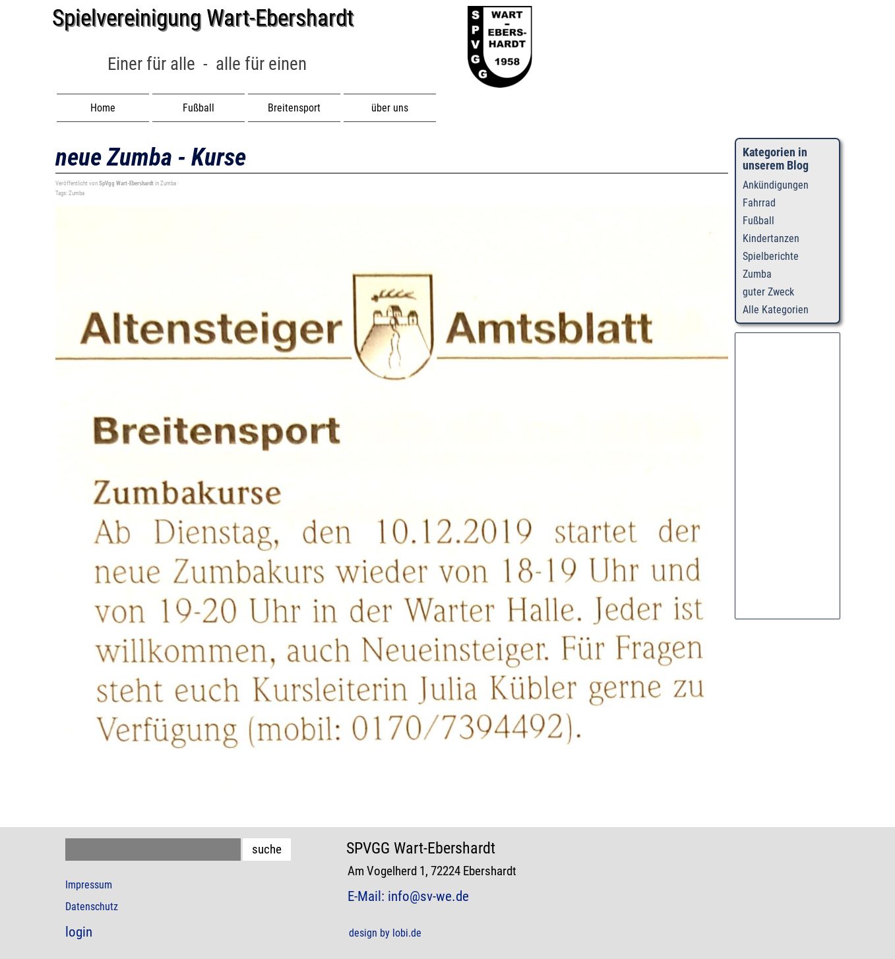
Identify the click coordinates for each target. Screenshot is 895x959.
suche (267, 849)
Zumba (76, 193)
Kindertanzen (771, 238)
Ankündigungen (776, 185)
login (78, 931)
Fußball (758, 220)
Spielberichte (771, 256)
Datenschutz (91, 906)
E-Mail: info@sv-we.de (408, 896)
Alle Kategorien (776, 309)
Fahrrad (759, 203)
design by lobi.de (385, 933)
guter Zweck (768, 292)
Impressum (88, 885)
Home (102, 108)
